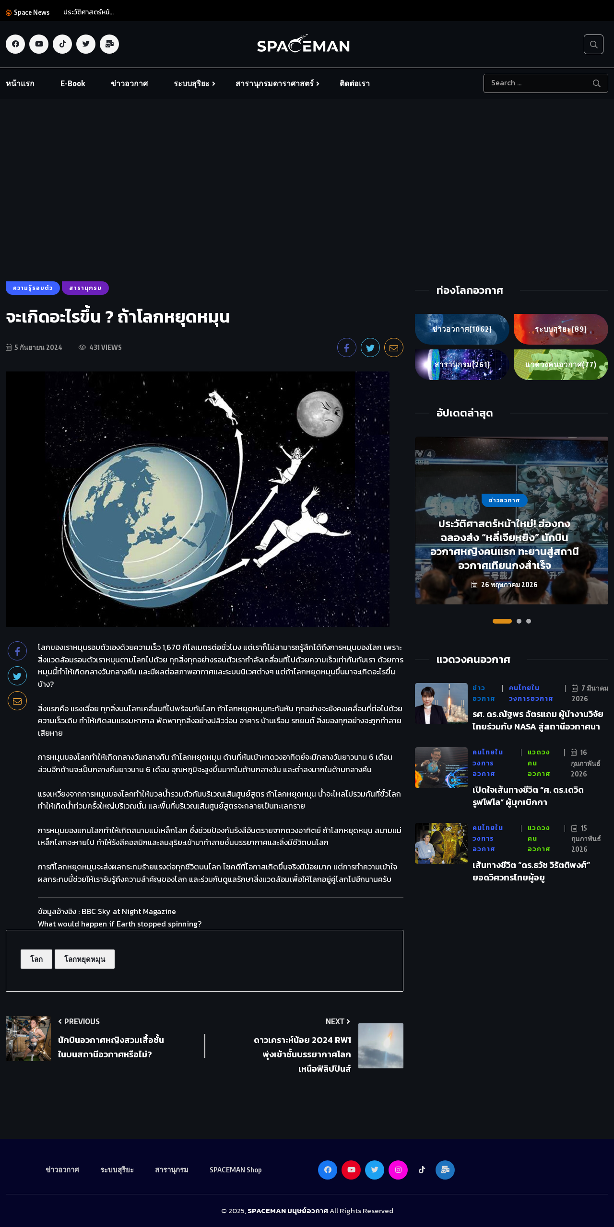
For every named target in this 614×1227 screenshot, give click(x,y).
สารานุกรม (462, 364)
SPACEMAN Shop (236, 1169)
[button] (502, 621)
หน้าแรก (20, 83)
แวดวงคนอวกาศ (561, 364)
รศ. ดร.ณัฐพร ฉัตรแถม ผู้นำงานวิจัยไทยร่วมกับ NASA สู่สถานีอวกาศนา (537, 720)
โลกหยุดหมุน (84, 959)
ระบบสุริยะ (192, 83)
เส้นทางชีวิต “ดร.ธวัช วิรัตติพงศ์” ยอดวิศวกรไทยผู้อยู (531, 871)
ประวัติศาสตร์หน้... (88, 12)
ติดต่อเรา (355, 83)
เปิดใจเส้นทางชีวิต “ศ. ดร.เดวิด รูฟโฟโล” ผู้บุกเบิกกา (528, 796)
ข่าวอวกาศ (129, 83)
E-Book (72, 83)
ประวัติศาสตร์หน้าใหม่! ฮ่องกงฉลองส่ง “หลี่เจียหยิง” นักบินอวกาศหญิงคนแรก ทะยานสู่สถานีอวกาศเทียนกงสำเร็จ (504, 544)
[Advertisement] (307, 209)
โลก (36, 959)
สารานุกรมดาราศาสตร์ (275, 83)
